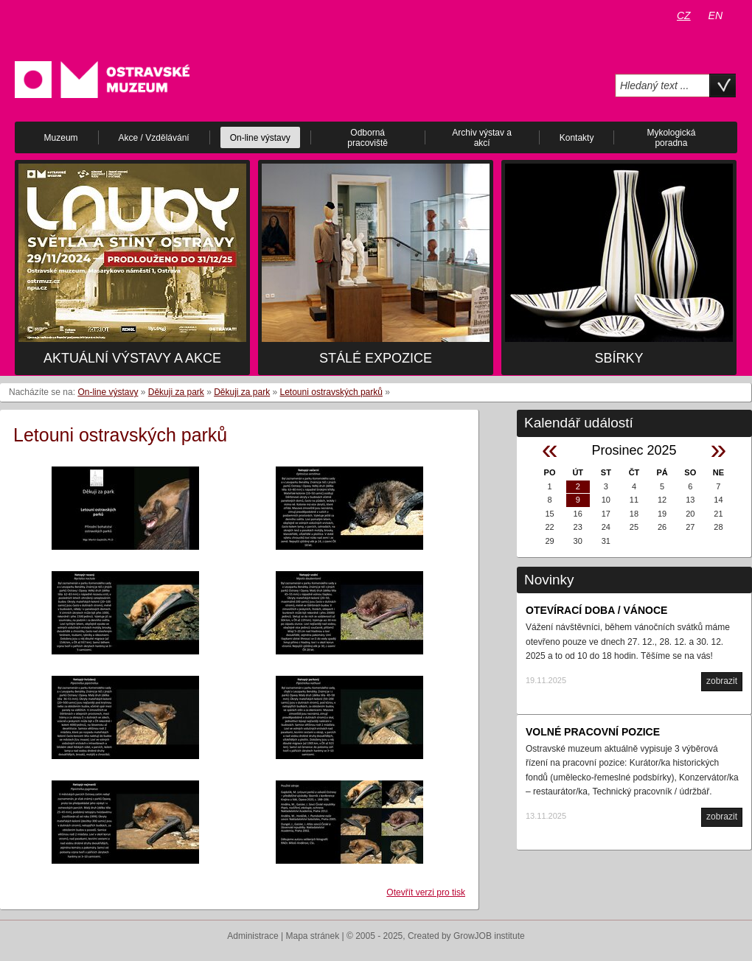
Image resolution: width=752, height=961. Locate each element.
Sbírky (618, 358)
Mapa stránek (313, 936)
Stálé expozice (375, 358)
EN (716, 15)
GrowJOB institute (489, 936)
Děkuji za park (176, 392)
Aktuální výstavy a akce (132, 358)
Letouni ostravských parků (331, 392)
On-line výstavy (107, 392)
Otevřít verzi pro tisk (425, 892)
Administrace (252, 936)
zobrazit (721, 681)
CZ (684, 15)
